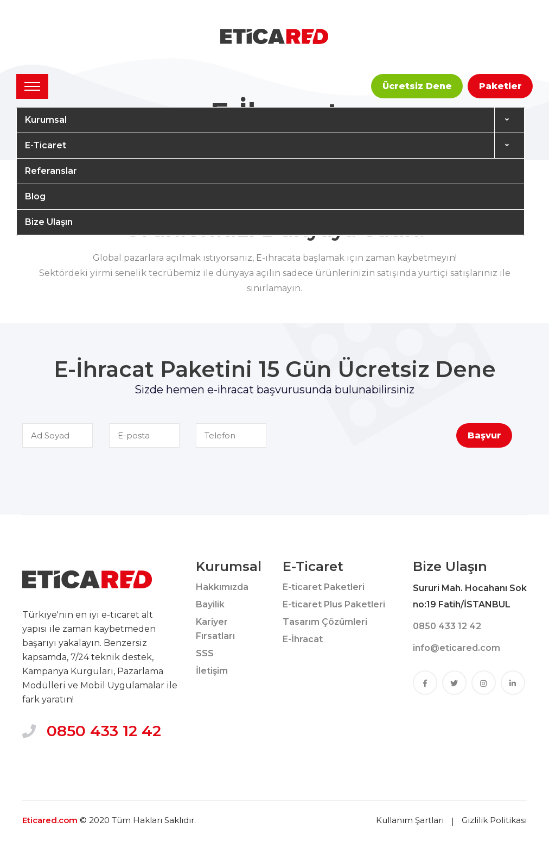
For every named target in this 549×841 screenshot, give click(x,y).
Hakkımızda (222, 587)
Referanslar (51, 171)
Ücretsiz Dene (417, 86)
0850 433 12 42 (104, 730)
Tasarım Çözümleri (325, 622)
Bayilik (210, 604)
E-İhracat (303, 639)
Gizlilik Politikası (494, 820)
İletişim (212, 671)
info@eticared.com (456, 648)
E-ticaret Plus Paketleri (334, 604)
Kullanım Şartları (410, 820)
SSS (205, 653)
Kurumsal (46, 120)
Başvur (484, 435)
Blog (35, 196)
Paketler (500, 86)
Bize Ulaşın (49, 222)
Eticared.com (50, 820)
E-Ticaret (45, 145)
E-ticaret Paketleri (324, 587)
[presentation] (373, 444)
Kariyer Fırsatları (215, 629)
